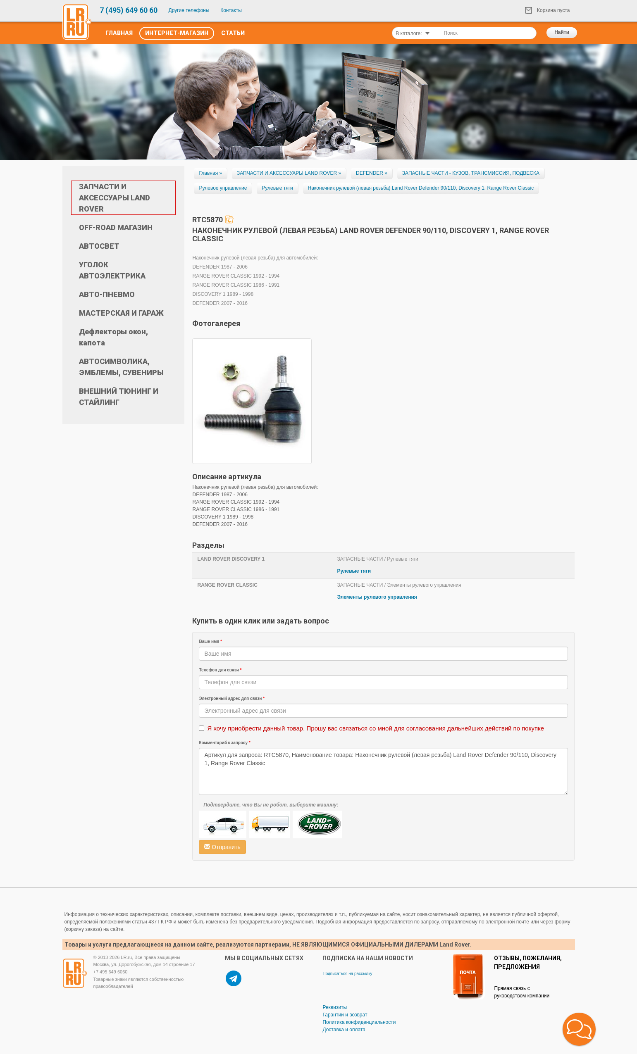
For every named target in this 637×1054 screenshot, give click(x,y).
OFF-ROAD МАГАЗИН (116, 227)
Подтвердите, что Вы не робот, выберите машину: (270, 805)
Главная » (210, 173)
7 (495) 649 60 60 (128, 10)
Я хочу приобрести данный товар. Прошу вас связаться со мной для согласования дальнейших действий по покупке (375, 728)
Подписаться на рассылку (347, 973)
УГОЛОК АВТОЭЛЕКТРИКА (112, 270)
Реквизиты (334, 1007)
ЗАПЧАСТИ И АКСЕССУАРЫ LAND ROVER (114, 197)
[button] (579, 1029)
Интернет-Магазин (176, 33)
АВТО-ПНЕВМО (107, 294)
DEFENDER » (371, 173)
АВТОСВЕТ (99, 246)
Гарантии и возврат (344, 1015)
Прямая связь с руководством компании (521, 992)
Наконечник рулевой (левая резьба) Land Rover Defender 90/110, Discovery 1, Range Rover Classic (421, 188)
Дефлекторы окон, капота (113, 337)
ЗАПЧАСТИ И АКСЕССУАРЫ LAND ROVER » (289, 173)
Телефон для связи (220, 670)
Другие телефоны (189, 10)
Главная (119, 33)
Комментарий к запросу (224, 742)
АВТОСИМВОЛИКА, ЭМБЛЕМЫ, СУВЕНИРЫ (121, 367)
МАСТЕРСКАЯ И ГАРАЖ (121, 313)
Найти (561, 32)
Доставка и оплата (343, 1030)
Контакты (231, 10)
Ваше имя (210, 641)
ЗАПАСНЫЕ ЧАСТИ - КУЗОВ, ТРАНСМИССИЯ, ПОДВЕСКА (470, 173)
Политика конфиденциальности (359, 1022)
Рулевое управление (223, 188)
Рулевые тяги (277, 188)
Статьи (233, 33)
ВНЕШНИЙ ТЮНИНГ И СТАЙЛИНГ (118, 397)
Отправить (222, 847)
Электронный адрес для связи (232, 698)
